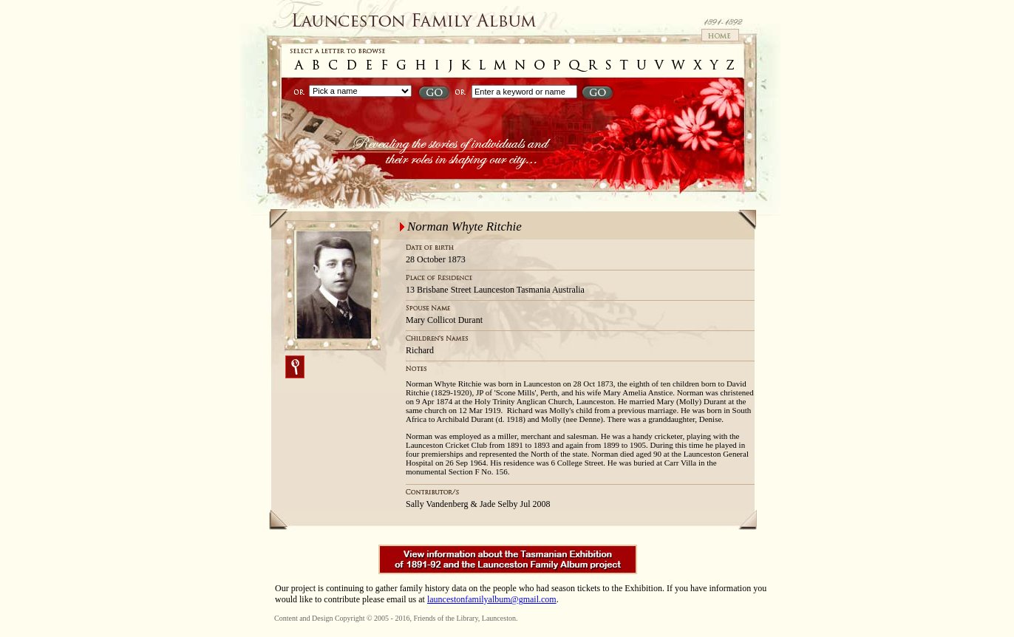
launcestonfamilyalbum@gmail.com (492, 599)
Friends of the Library (445, 618)
